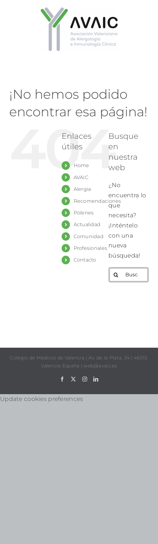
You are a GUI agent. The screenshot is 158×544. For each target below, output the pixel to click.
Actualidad (87, 224)
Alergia (82, 189)
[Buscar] (116, 274)
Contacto (85, 260)
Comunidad (89, 236)
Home (81, 165)
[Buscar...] (128, 274)
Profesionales (90, 248)
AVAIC (81, 177)
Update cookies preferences (41, 398)
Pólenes (84, 213)
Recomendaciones (97, 201)
